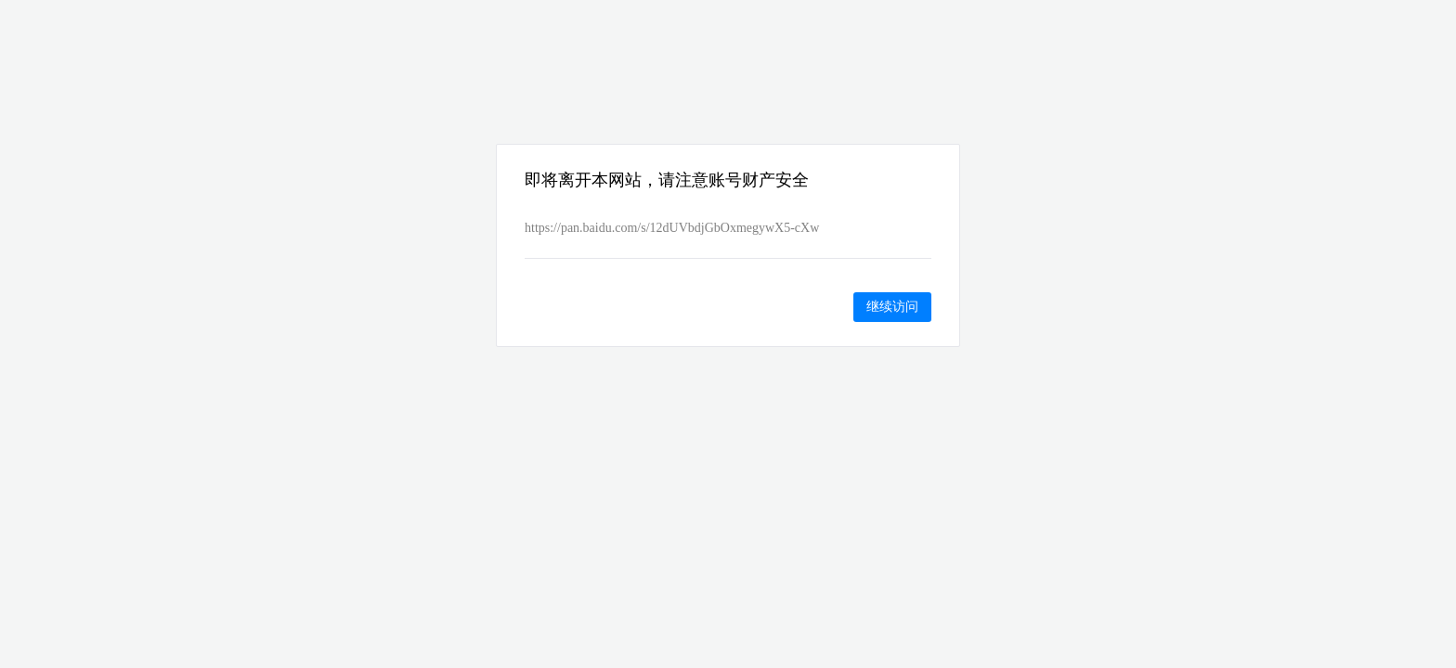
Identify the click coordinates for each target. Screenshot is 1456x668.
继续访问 (892, 306)
